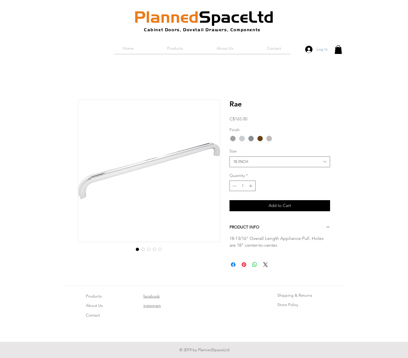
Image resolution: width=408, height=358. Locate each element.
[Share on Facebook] (233, 264)
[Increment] (251, 186)
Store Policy (287, 304)
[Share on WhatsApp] (254, 264)
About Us (94, 305)
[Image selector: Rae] (137, 249)
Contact (93, 315)
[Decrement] (233, 186)
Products (94, 296)
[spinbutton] (242, 186)
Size (233, 151)
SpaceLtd (204, 17)
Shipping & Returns (294, 295)
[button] (338, 49)
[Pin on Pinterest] (244, 264)
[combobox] (280, 161)
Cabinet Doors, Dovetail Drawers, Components (202, 29)
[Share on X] (265, 264)
